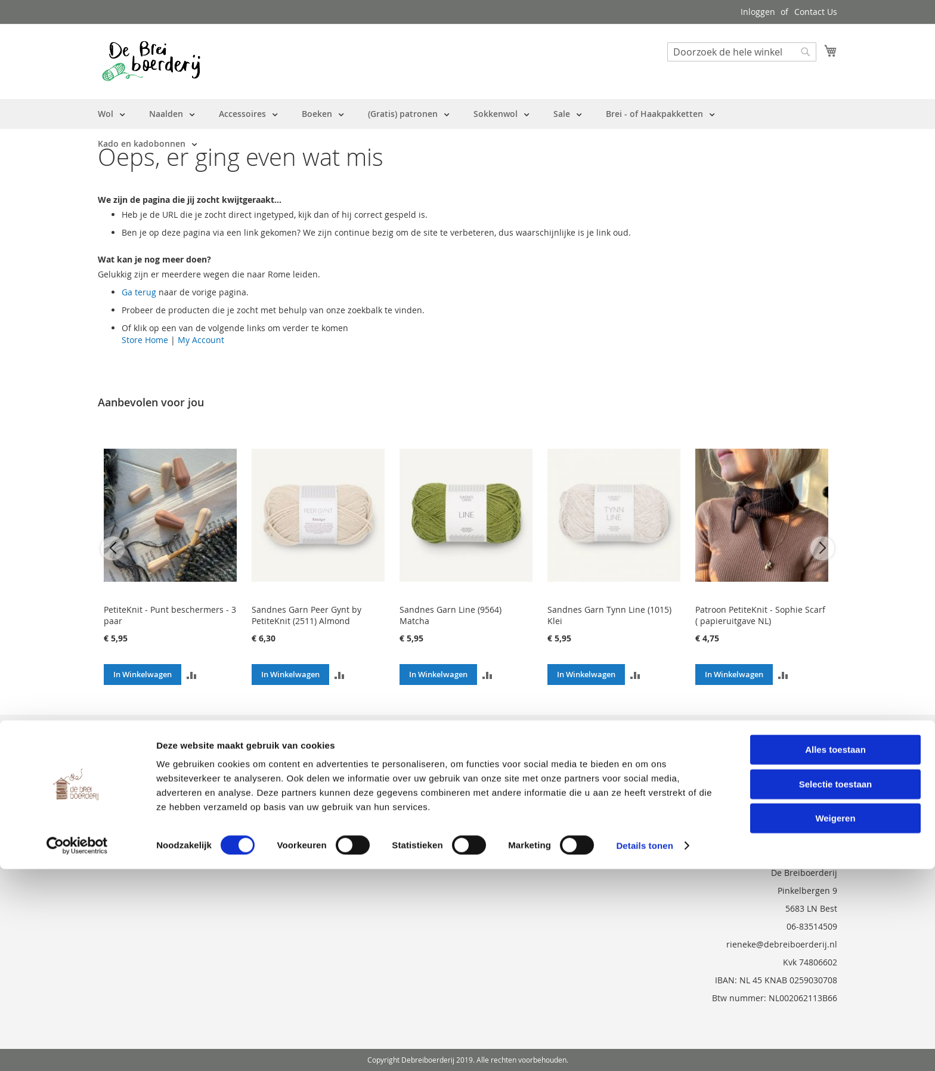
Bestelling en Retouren (143, 749)
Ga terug (139, 292)
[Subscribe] (805, 736)
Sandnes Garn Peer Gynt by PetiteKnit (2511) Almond (306, 615)
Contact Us (815, 11)
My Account (201, 339)
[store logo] (151, 61)
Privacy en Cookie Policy (145, 799)
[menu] (467, 129)
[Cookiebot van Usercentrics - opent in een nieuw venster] (77, 1048)
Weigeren (835, 1020)
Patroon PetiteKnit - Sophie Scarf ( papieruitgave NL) (760, 615)
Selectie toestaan (835, 986)
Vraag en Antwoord (136, 782)
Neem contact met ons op (149, 765)
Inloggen (758, 11)
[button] (191, 674)
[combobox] (741, 51)
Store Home (145, 339)
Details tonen (644, 1047)
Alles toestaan (835, 951)
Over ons (116, 732)
